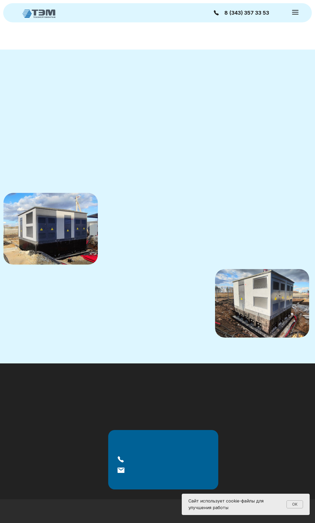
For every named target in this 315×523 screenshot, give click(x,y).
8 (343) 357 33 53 (246, 12)
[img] (39, 13)
